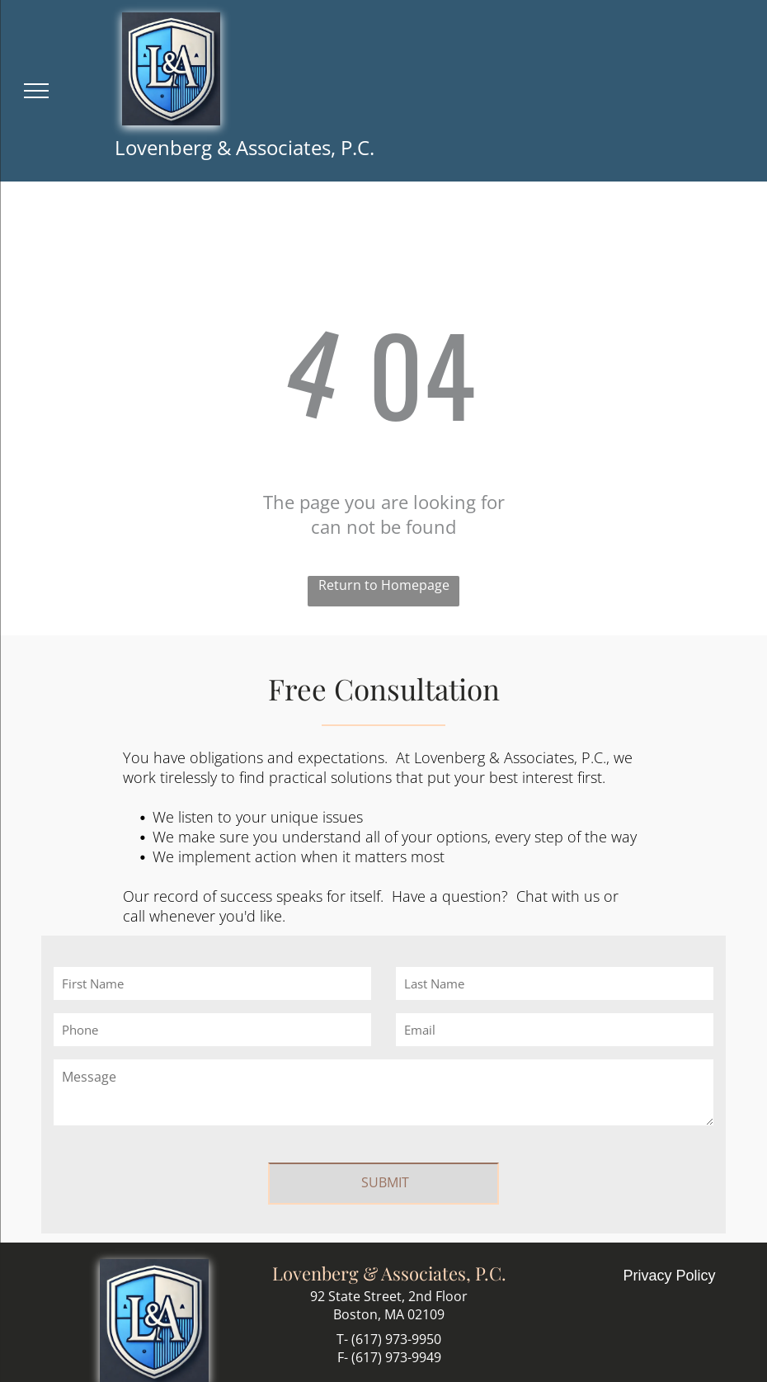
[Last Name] (554, 983)
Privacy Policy (669, 1257)
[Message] (383, 1092)
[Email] (554, 1029)
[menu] (36, 90)
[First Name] (212, 983)
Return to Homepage (383, 585)
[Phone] (212, 1029)
